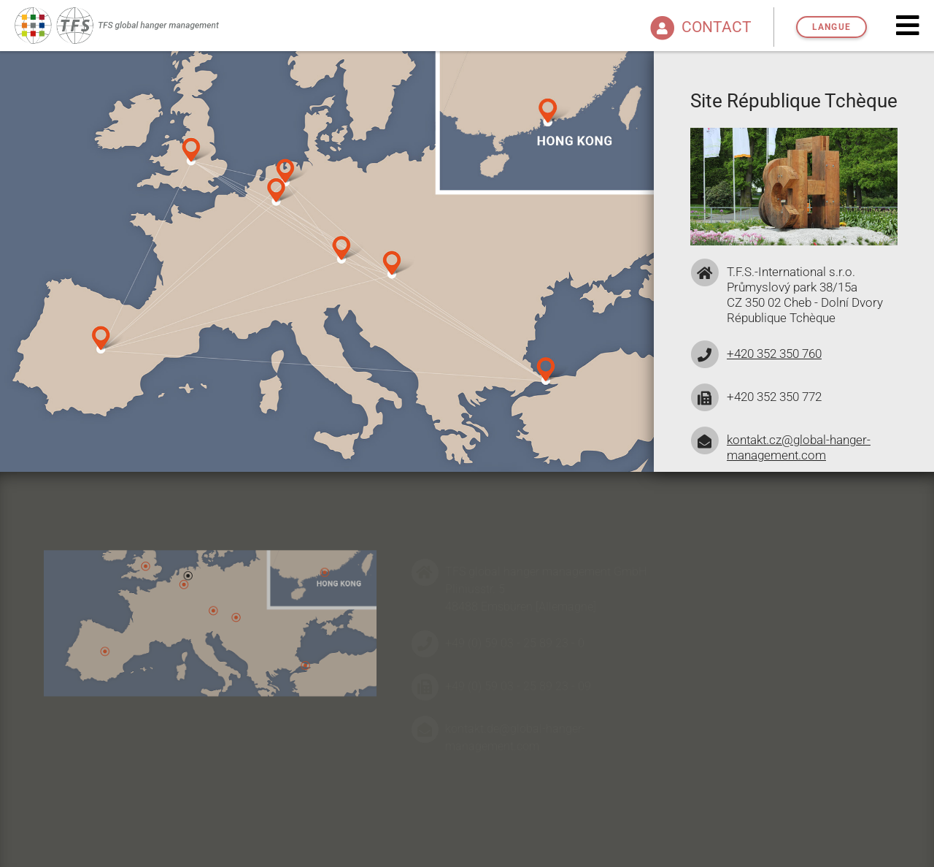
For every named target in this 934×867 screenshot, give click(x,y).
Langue (831, 27)
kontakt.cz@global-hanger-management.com (799, 447)
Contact (699, 27)
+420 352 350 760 (774, 353)
